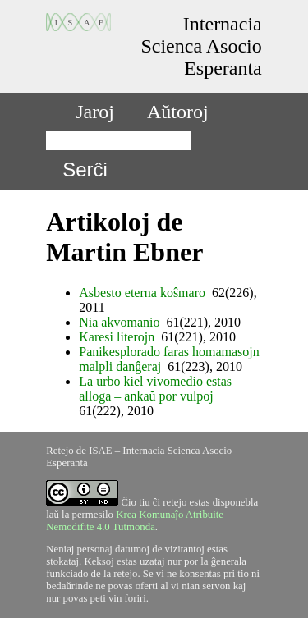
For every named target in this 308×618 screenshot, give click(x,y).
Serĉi (85, 169)
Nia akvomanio (119, 322)
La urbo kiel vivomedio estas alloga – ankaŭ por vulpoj (155, 388)
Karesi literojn (116, 337)
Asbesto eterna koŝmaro (142, 293)
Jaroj (95, 111)
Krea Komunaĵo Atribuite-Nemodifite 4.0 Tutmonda (136, 521)
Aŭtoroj (178, 111)
